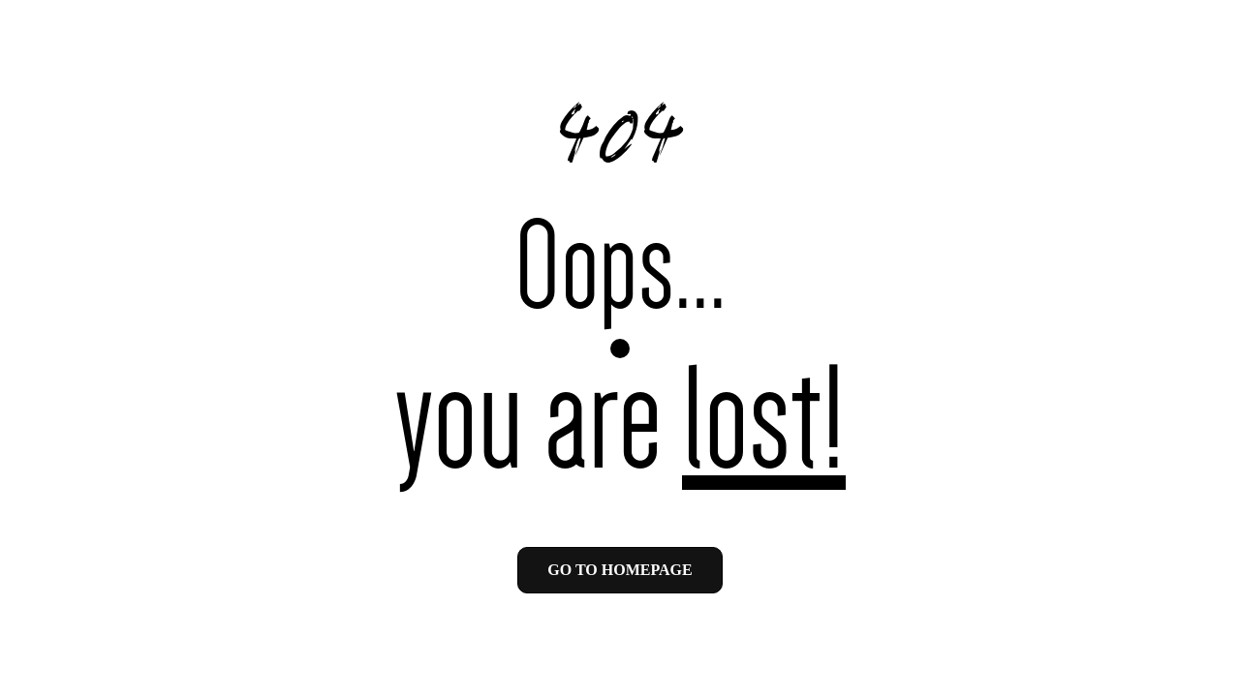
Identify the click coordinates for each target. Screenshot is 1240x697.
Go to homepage (619, 569)
